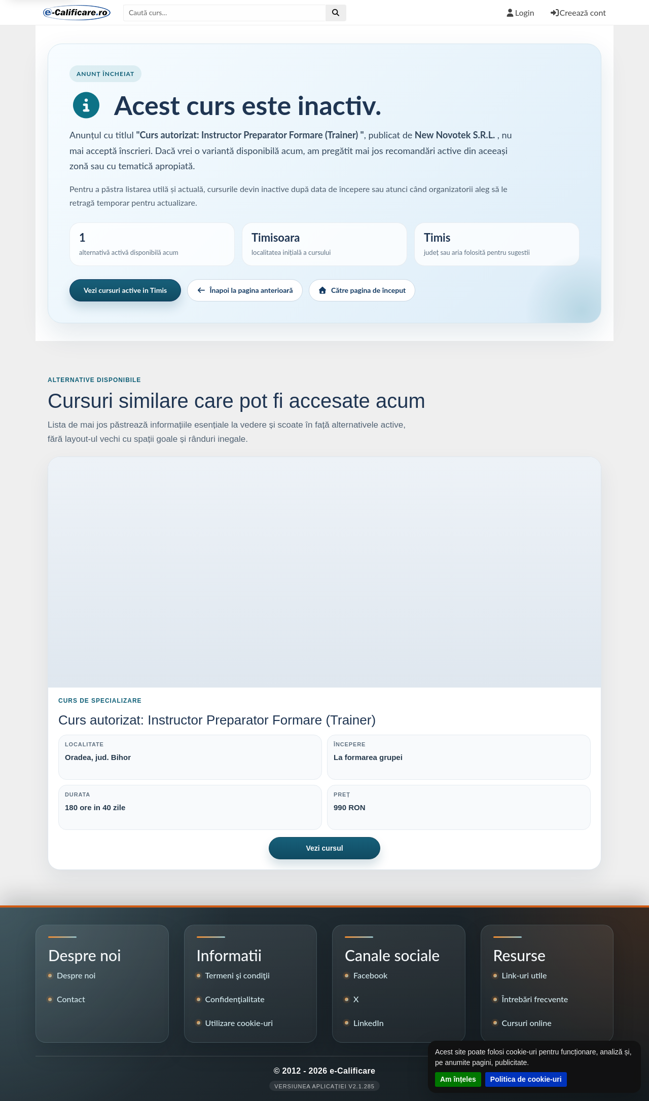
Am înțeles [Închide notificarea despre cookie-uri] (458, 1079)
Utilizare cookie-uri (239, 1023)
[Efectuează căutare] (336, 12)
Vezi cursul (324, 848)
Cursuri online (527, 1023)
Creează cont (578, 12)
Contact (71, 999)
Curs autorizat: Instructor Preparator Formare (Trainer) (217, 720)
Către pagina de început (362, 290)
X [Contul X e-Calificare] (355, 999)
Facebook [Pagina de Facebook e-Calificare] (370, 975)
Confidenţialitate (235, 999)
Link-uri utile (524, 975)
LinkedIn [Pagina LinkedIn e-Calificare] (368, 1023)
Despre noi (76, 975)
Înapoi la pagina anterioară (245, 290)
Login (519, 12)
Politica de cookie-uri (526, 1079)
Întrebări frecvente (535, 999)
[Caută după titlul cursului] (224, 12)
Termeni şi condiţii (237, 975)
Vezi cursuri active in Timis (125, 290)
